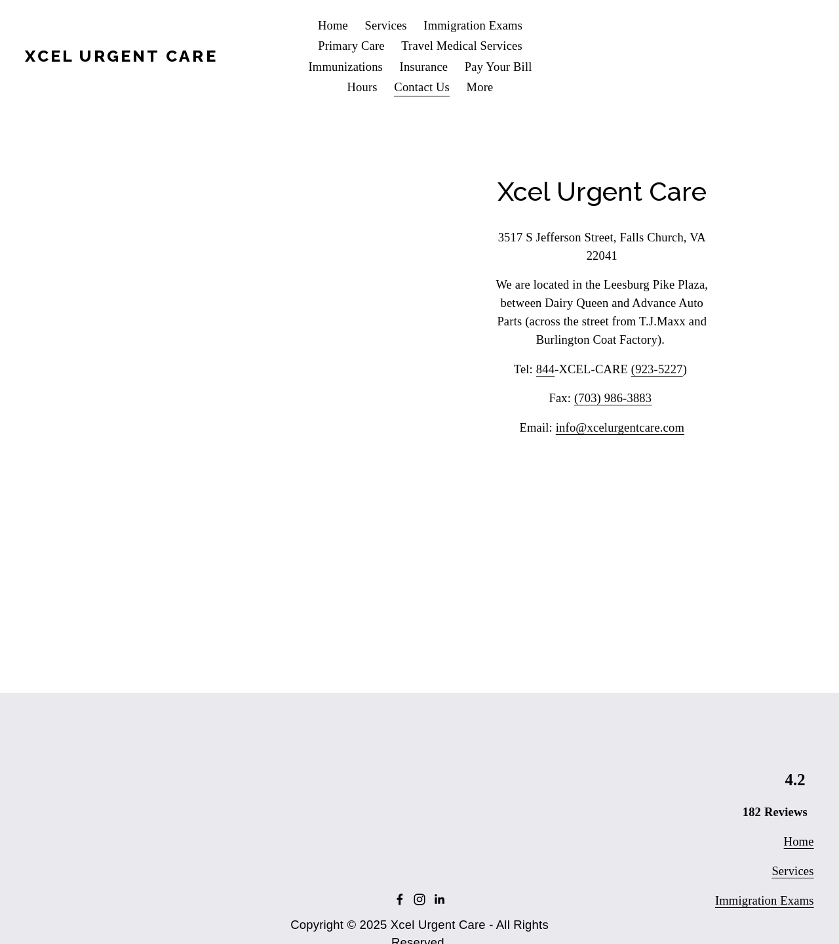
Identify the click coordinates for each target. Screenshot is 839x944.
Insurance (424, 66)
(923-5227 (657, 369)
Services (386, 25)
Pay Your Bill (498, 66)
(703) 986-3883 (613, 398)
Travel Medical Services (461, 45)
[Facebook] (400, 899)
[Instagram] (419, 899)
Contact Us (422, 87)
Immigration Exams (472, 25)
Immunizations (345, 66)
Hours (362, 87)
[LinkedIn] (439, 899)
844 (545, 369)
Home (333, 25)
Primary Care (351, 45)
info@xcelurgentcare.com (620, 427)
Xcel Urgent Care (121, 56)
